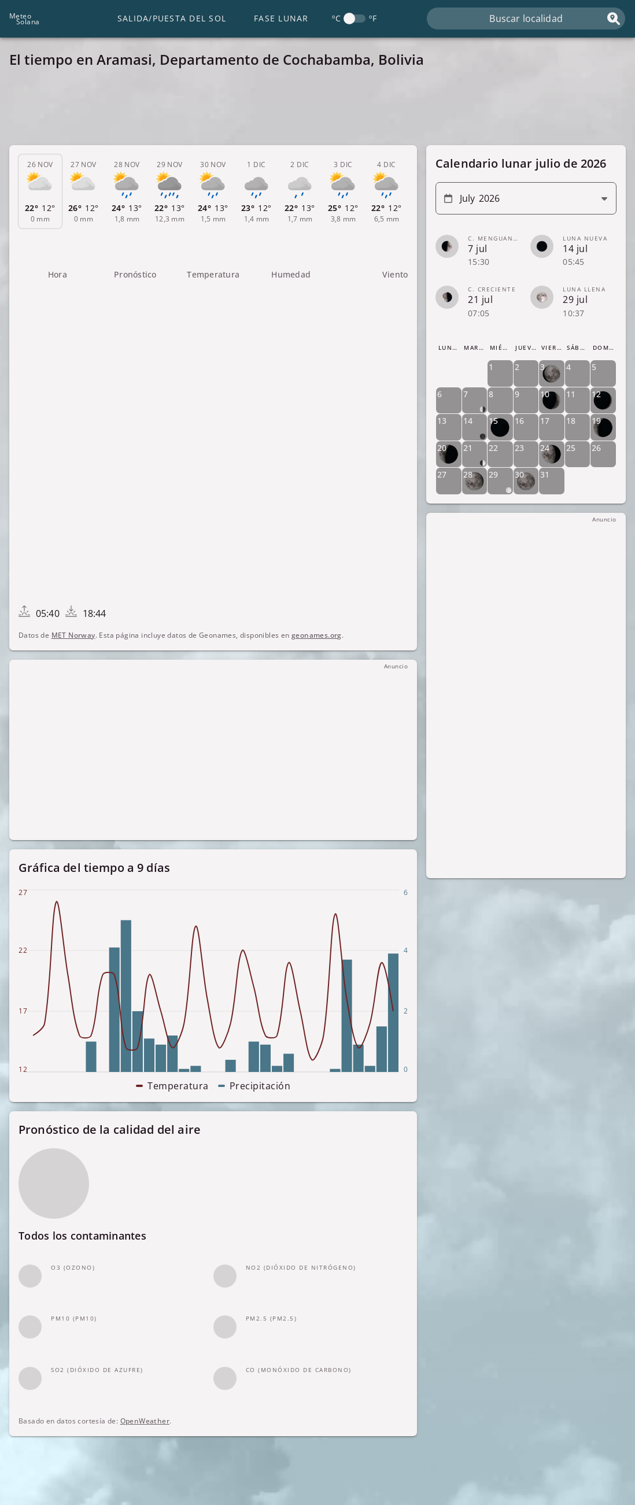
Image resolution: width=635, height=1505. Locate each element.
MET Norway (73, 635)
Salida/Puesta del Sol (171, 18)
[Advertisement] (317, 110)
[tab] (40, 191)
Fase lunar (281, 18)
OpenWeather (144, 1421)
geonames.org (316, 635)
